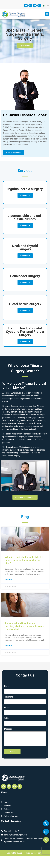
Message (8, 729)
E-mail (6, 708)
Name (6, 686)
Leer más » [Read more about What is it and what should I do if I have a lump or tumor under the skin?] (9, 580)
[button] (47, 14)
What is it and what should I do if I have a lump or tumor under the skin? (24, 560)
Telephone (8, 697)
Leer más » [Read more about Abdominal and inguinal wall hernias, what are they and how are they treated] (9, 646)
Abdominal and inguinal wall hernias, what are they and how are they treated (24, 626)
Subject (7, 718)
